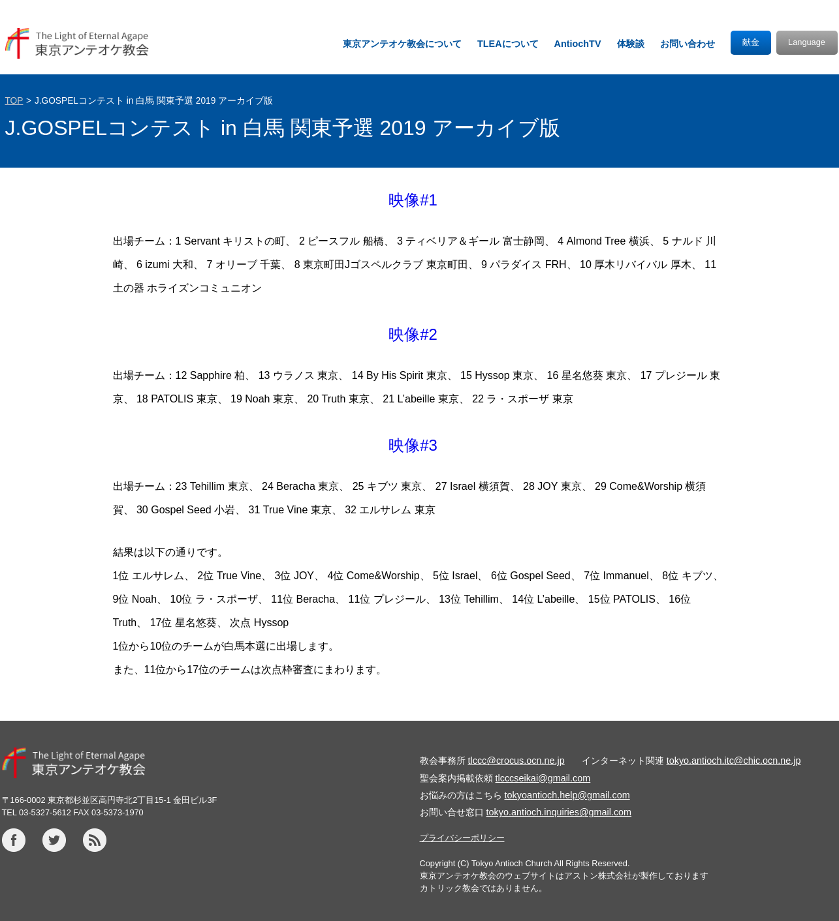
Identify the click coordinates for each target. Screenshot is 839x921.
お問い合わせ (687, 43)
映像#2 (412, 334)
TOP (14, 101)
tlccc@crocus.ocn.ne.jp (516, 760)
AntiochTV (577, 43)
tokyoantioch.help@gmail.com (567, 795)
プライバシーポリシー (462, 838)
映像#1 (412, 200)
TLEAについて (508, 43)
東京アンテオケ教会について (402, 43)
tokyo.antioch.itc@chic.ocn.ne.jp (734, 760)
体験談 (630, 43)
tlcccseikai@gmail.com (543, 778)
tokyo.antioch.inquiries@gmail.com (559, 812)
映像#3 (412, 445)
